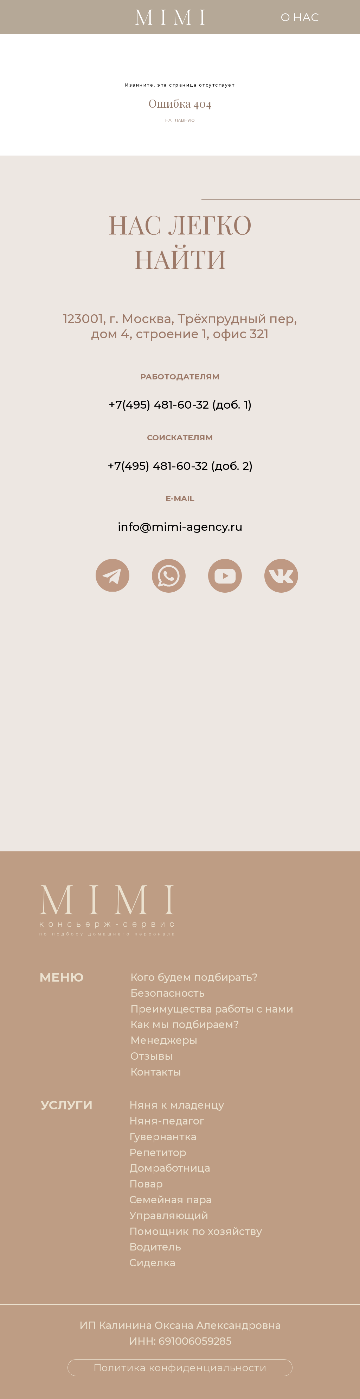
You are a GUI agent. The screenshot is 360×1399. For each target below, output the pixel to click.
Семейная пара (170, 1199)
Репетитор (157, 1152)
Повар (146, 1184)
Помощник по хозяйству (195, 1231)
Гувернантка (163, 1136)
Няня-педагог (167, 1121)
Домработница (169, 1168)
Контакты (155, 1072)
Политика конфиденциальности (180, 1367)
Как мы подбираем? (184, 1024)
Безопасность (167, 993)
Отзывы (151, 1056)
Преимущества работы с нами (211, 1009)
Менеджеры (164, 1040)
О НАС (300, 17)
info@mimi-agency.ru (180, 527)
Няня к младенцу (176, 1105)
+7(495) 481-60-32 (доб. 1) (180, 404)
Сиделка (152, 1262)
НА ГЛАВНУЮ (180, 120)
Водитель (155, 1247)
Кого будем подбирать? (194, 977)
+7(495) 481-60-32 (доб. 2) (180, 466)
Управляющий (168, 1215)
